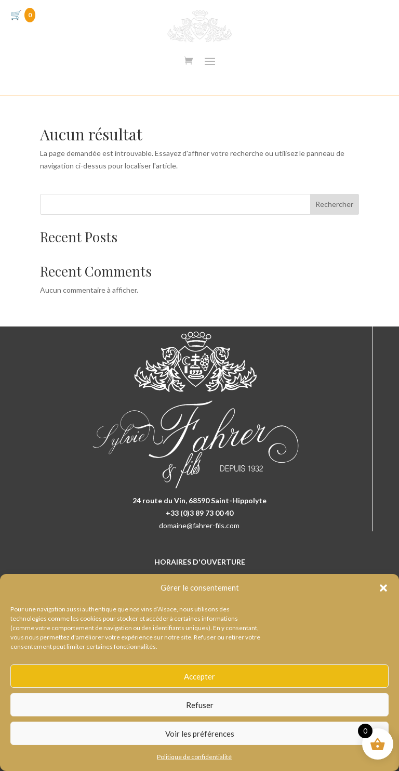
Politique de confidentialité (194, 757)
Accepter (199, 676)
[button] (383, 588)
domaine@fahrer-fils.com (199, 525)
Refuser (200, 705)
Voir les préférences (199, 733)
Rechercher (334, 204)
